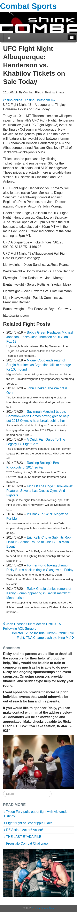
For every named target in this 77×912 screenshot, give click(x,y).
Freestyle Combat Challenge (27, 843)
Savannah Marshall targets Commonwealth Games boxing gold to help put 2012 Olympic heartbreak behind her (37, 416)
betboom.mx (46, 100)
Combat (27, 92)
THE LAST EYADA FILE (23, 836)
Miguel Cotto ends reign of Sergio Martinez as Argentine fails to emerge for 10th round (38, 365)
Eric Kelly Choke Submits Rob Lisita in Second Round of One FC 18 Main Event (38, 542)
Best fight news (54, 92)
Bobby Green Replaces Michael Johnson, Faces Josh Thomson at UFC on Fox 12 (39, 337)
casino (29, 100)
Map (51, 908)
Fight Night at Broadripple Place (29, 823)
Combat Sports (28, 6)
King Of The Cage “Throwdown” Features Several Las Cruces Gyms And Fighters (39, 490)
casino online (12, 100)
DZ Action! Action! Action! (24, 830)
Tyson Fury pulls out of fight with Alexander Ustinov (36, 814)
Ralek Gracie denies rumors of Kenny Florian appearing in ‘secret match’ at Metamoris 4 (38, 593)
